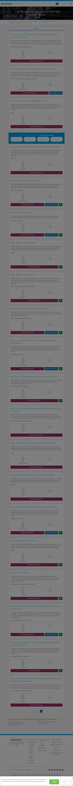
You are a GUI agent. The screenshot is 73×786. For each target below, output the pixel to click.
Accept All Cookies (54, 781)
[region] (36, 781)
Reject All (65, 782)
